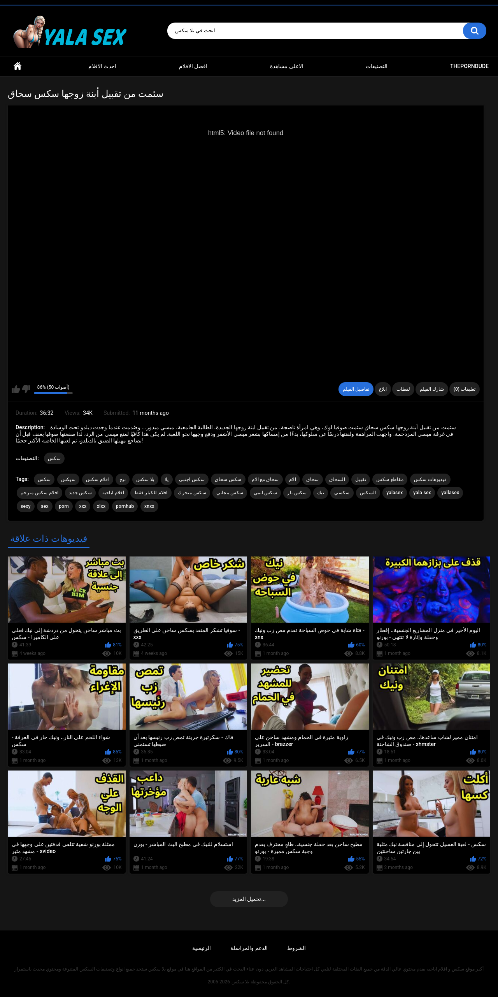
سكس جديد (80, 492)
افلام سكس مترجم (39, 492)
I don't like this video (26, 389)
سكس (54, 458)
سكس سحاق (228, 479)
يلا (167, 479)
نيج (122, 479)
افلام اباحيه (113, 492)
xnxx (149, 506)
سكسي (341, 492)
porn (64, 506)
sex (45, 506)
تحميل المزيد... (249, 899)
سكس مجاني (229, 492)
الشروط (296, 948)
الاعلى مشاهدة (286, 66)
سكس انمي (265, 492)
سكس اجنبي (192, 479)
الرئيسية (201, 948)
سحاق (312, 479)
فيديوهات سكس (430, 479)
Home (17, 66)
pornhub (125, 506)
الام (292, 479)
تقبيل (360, 479)
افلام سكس (97, 479)
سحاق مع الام (265, 479)
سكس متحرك (192, 492)
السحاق (337, 479)
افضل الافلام (193, 66)
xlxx (101, 506)
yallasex (450, 492)
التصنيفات (377, 66)
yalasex (394, 492)
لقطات (403, 389)
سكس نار (297, 492)
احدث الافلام (102, 66)
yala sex (422, 492)
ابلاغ (383, 389)
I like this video (16, 389)
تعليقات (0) (464, 389)
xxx (82, 506)
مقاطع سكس (389, 479)
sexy (26, 506)
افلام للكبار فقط (150, 492)
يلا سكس (145, 479)
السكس (368, 492)
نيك (320, 492)
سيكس (68, 479)
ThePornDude (469, 66)
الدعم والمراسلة (248, 948)
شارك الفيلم (432, 389)
